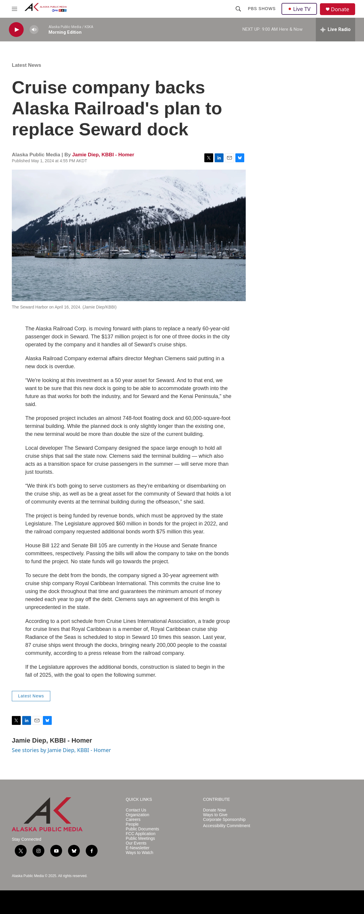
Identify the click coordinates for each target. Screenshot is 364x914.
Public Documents (142, 829)
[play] (16, 29)
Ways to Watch (139, 852)
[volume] (34, 29)
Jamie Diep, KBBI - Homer (103, 155)
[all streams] (335, 29)
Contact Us (136, 810)
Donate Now (214, 810)
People (132, 824)
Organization (137, 815)
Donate (340, 9)
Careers (133, 819)
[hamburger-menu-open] (14, 9)
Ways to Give (215, 815)
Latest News (26, 65)
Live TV (299, 8)
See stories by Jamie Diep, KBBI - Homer (61, 750)
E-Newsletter (137, 848)
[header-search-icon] (238, 9)
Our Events (136, 843)
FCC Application (140, 834)
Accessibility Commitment (226, 826)
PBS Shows (262, 8)
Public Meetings (140, 838)
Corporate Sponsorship (224, 819)
